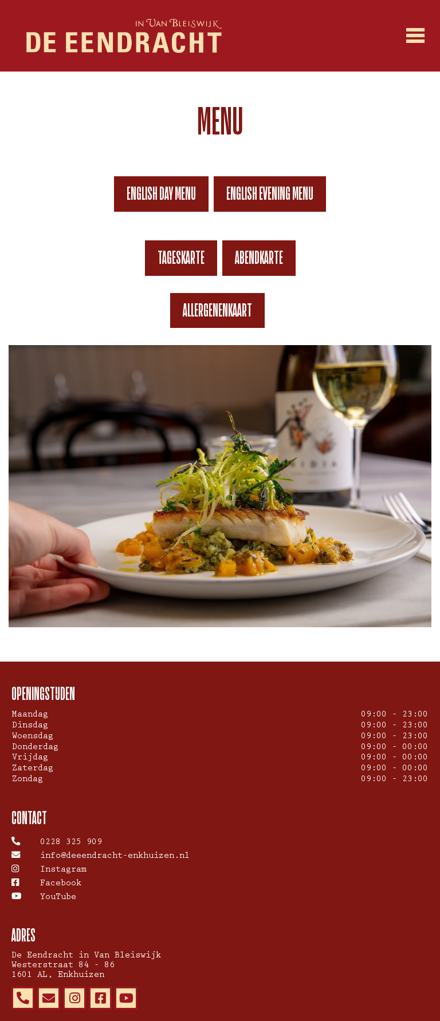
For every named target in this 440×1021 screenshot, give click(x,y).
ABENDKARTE (259, 257)
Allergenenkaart (217, 310)
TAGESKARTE (181, 257)
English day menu (161, 193)
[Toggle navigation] (416, 36)
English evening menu (269, 193)
